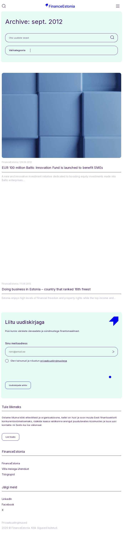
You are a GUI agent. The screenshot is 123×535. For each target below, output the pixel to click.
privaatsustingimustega (53, 360)
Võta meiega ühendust (15, 468)
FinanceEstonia (11, 463)
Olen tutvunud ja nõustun (39, 360)
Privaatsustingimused (14, 522)
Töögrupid (8, 474)
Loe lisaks (11, 437)
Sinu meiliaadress (16, 343)
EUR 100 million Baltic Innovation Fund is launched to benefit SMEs (52, 167)
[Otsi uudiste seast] (56, 37)
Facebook (8, 504)
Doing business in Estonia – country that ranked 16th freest (46, 289)
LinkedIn (7, 498)
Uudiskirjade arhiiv (18, 385)
